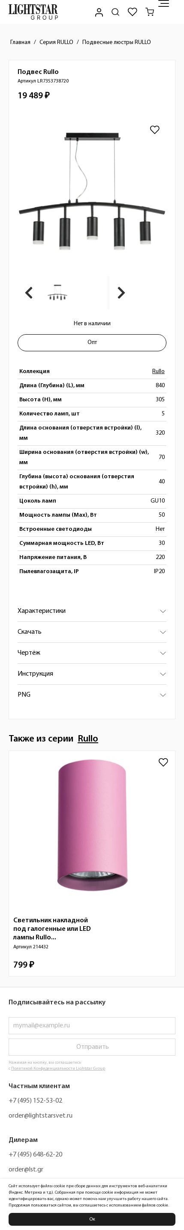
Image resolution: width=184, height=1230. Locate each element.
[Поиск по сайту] (115, 12)
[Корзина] (149, 12)
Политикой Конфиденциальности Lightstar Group (58, 1068)
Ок (92, 1219)
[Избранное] (132, 12)
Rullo (158, 371)
